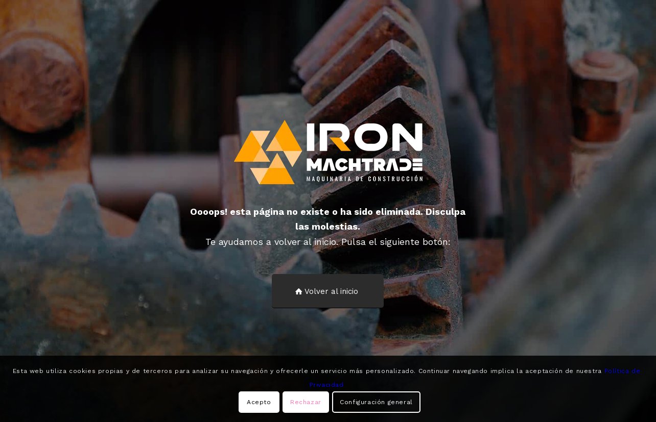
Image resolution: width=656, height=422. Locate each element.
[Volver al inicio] (328, 291)
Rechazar (305, 402)
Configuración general (376, 402)
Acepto (259, 402)
